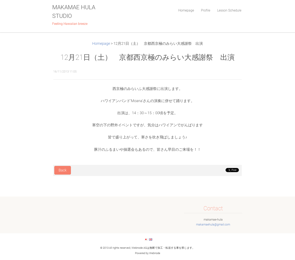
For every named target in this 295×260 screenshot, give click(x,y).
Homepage (101, 43)
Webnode (154, 253)
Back (63, 170)
